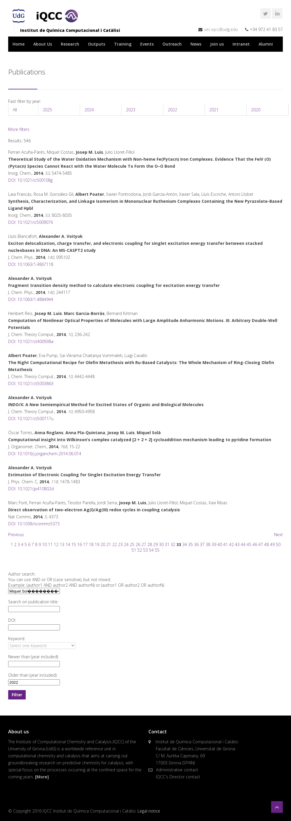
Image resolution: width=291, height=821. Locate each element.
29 (155, 544)
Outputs (96, 44)
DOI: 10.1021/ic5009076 (30, 222)
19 (97, 544)
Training (122, 44)
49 (272, 544)
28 (149, 544)
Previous (16, 534)
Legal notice (149, 811)
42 (231, 544)
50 (278, 544)
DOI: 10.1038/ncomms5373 (34, 523)
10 (44, 544)
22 (114, 544)
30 (161, 544)
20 (103, 544)
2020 (255, 109)
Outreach (172, 44)
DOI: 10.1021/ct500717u (30, 418)
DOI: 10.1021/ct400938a (30, 341)
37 (202, 544)
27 (143, 544)
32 (173, 544)
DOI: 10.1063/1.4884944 (30, 299)
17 (85, 544)
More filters (19, 129)
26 (138, 544)
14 (67, 544)
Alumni (266, 44)
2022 (172, 109)
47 (260, 544)
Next (278, 534)
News (195, 44)
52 (139, 550)
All (15, 109)
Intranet (241, 44)
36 (196, 544)
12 (56, 544)
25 (132, 544)
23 (120, 544)
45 (249, 544)
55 (157, 550)
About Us (42, 44)
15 (73, 544)
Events (147, 44)
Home (19, 44)
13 (62, 544)
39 (214, 544)
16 (79, 544)
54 (151, 550)
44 (243, 544)
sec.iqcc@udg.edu (221, 29)
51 (133, 550)
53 (145, 550)
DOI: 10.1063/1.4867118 (30, 264)
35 (190, 544)
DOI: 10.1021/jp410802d (31, 488)
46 (254, 544)
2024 (89, 109)
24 (126, 544)
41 (225, 544)
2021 (214, 109)
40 (219, 544)
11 (50, 544)
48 (266, 544)
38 (208, 544)
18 (91, 544)
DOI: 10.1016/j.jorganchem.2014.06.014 (44, 453)
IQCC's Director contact (178, 777)
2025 (47, 109)
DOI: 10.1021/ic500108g (30, 180)
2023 (130, 109)
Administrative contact (177, 769)
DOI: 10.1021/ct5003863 (30, 383)
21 (108, 544)
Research (70, 44)
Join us (217, 44)
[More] (42, 777)
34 (184, 544)
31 (167, 544)
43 (237, 544)
